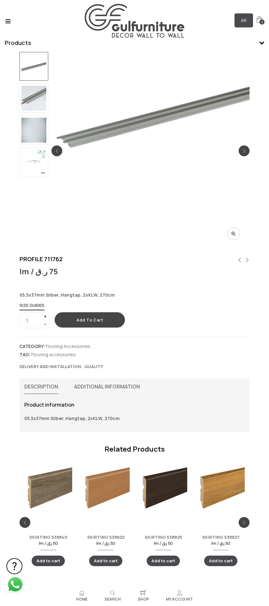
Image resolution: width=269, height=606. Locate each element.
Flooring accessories (53, 354)
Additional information (107, 386)
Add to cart (89, 320)
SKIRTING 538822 (106, 537)
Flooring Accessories (68, 346)
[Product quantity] (32, 320)
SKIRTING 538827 (221, 537)
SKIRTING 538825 (163, 537)
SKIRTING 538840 (48, 537)
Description (41, 386)
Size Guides (31, 305)
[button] (259, 19)
